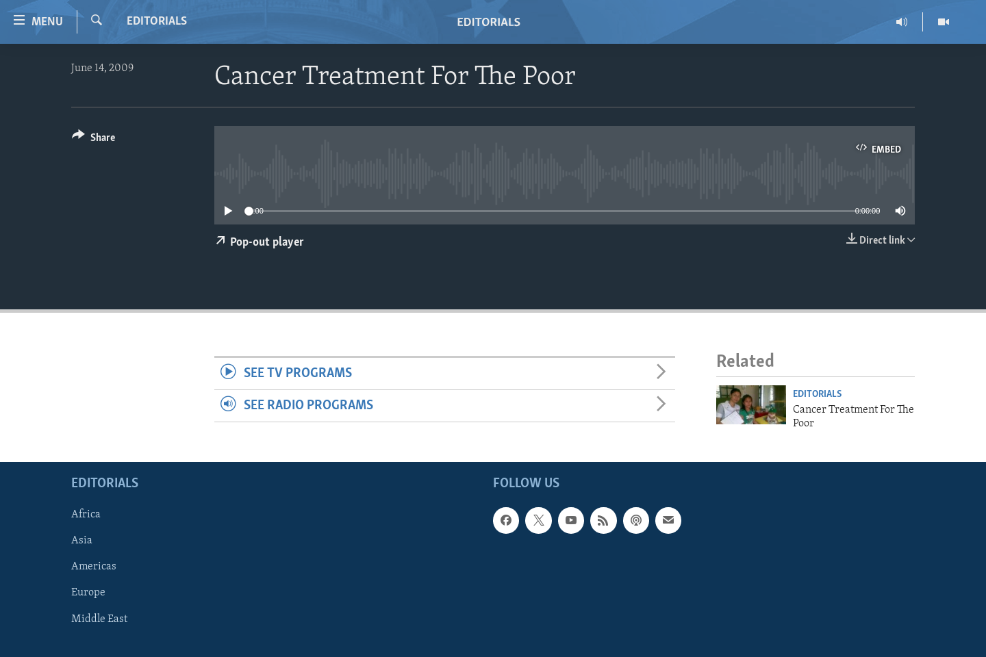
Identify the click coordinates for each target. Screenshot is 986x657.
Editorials (157, 21)
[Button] (93, 140)
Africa (86, 515)
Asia (81, 541)
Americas (93, 567)
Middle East (99, 619)
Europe (88, 593)
